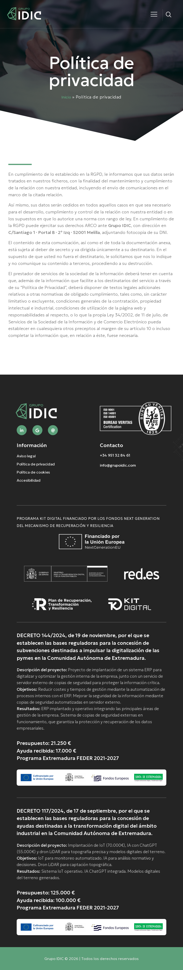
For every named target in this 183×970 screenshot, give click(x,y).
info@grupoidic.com (118, 465)
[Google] (37, 430)
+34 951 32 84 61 (115, 455)
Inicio (66, 97)
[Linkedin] (22, 430)
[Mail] (53, 430)
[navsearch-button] (168, 15)
